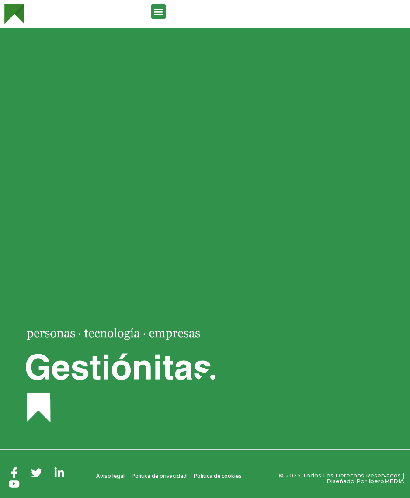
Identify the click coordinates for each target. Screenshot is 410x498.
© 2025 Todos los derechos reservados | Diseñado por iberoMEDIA (341, 478)
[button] (158, 11)
